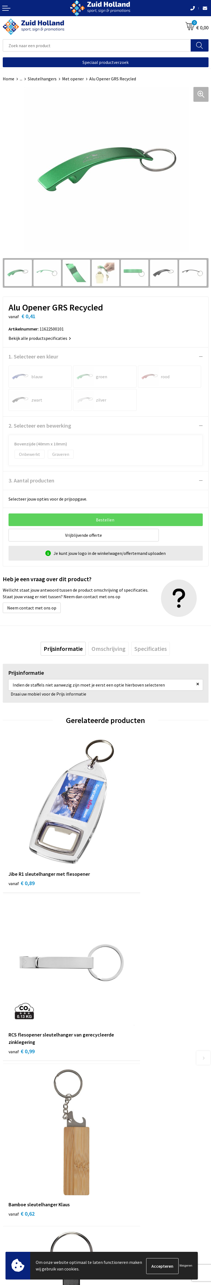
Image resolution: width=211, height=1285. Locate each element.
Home (8, 78)
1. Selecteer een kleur (33, 356)
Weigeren (185, 1266)
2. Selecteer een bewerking (40, 425)
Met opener (73, 78)
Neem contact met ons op (31, 608)
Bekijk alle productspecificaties (40, 338)
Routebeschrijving (125, 1111)
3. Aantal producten (31, 480)
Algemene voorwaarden (25, 1212)
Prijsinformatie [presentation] (63, 649)
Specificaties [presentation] (150, 649)
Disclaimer (13, 1229)
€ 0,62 (22, 983)
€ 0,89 (22, 848)
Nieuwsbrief (119, 1094)
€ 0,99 (124, 855)
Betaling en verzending (130, 1103)
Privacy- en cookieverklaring (29, 1220)
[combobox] (97, 45)
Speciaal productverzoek (105, 62)
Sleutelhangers (42, 78)
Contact (116, 1086)
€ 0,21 (124, 990)
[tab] (63, 649)
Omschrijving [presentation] (108, 649)
